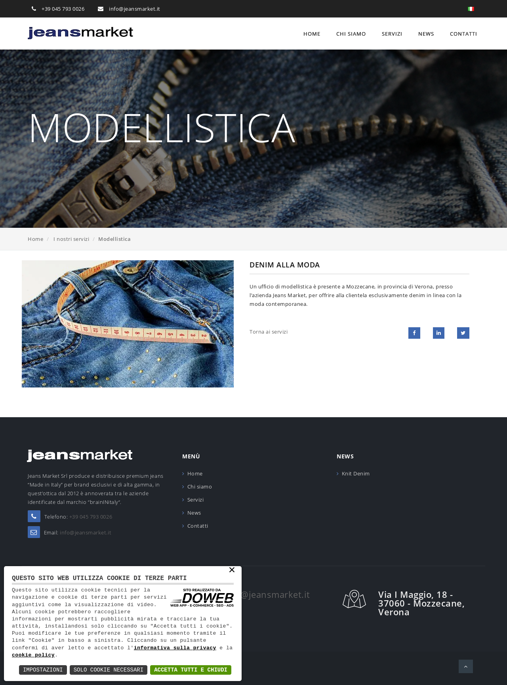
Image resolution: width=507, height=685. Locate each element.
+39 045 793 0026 (63, 8)
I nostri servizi (71, 238)
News (426, 33)
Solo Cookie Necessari (108, 670)
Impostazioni (43, 670)
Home (311, 33)
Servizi (392, 33)
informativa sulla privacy (175, 648)
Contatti (463, 33)
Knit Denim (356, 473)
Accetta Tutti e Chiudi (190, 670)
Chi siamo (351, 33)
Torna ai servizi (269, 331)
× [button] (232, 570)
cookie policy (33, 655)
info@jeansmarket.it (134, 8)
